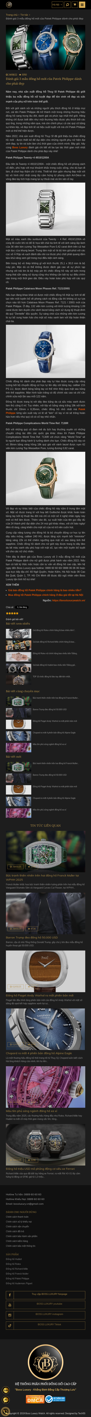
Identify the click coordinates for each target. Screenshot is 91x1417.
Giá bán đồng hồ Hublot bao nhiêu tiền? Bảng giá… (54, 667)
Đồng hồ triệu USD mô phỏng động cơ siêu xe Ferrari (40, 1169)
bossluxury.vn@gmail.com (29, 1205)
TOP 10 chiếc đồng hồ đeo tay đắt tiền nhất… (52, 678)
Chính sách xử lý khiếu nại (19, 1224)
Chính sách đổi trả (15, 1233)
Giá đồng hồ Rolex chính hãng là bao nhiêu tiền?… (54, 632)
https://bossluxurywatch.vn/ (68, 600)
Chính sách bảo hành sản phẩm (21, 1238)
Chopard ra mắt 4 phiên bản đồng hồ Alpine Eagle (54, 734)
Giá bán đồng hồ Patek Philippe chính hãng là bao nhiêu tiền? (45, 590)
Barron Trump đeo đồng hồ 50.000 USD (50, 711)
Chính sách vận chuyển (17, 1228)
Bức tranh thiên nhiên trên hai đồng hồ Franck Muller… (56, 700)
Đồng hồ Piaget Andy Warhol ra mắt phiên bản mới (55, 723)
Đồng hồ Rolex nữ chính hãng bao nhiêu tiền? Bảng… (55, 655)
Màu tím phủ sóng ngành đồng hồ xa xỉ (49, 746)
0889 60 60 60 (32, 1196)
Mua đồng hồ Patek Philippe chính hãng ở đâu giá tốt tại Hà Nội (45, 594)
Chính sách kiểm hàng (17, 1243)
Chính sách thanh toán (17, 1219)
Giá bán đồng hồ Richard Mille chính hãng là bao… (54, 643)
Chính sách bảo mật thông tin (20, 1248)
